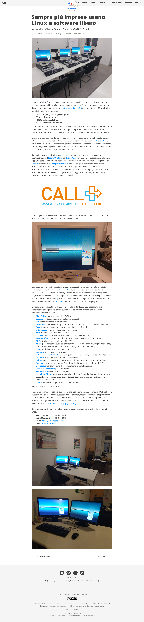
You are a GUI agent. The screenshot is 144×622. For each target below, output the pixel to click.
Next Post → (104, 557)
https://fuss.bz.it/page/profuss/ (62, 403)
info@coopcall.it (48, 423)
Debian (35, 163)
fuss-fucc (59, 301)
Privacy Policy (77, 613)
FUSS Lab (65, 577)
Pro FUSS (138, 5)
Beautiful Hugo (94, 581)
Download (82, 5)
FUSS (4, 5)
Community (117, 5)
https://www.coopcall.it (52, 421)
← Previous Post (42, 557)
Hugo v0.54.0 (49, 581)
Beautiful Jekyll (75, 581)
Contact (128, 5)
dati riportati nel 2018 (72, 108)
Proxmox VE (64, 290)
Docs (93, 5)
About (102, 5)
